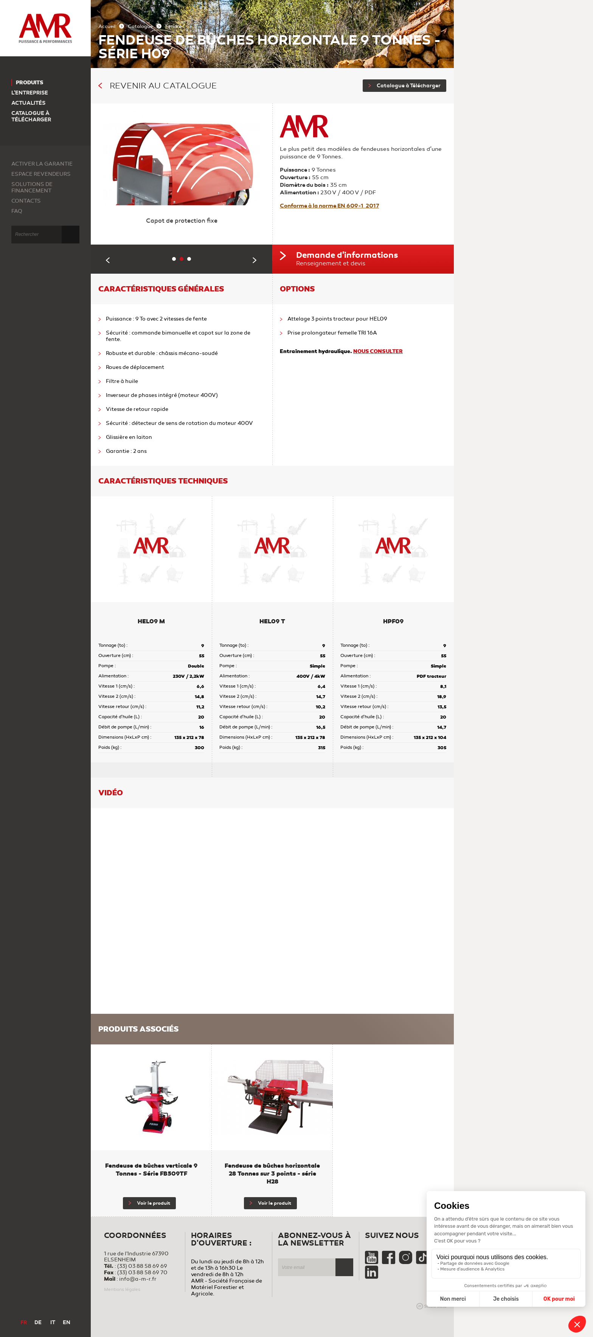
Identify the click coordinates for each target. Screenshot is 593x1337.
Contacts (26, 201)
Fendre (173, 26)
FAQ (16, 211)
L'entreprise (29, 93)
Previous (108, 260)
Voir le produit (149, 1203)
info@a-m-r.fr (138, 1279)
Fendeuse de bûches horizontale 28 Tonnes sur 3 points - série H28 (272, 1173)
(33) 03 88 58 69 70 (142, 1272)
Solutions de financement (32, 187)
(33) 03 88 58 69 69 (142, 1266)
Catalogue (140, 26)
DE (38, 1322)
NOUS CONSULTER (378, 351)
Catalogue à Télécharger (404, 85)
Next (255, 260)
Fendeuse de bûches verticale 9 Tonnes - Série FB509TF (151, 1169)
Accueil (106, 26)
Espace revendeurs (41, 174)
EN (66, 1322)
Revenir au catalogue (157, 86)
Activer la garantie (42, 164)
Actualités (28, 103)
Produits (29, 82)
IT (52, 1322)
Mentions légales (122, 1289)
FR (23, 1322)
